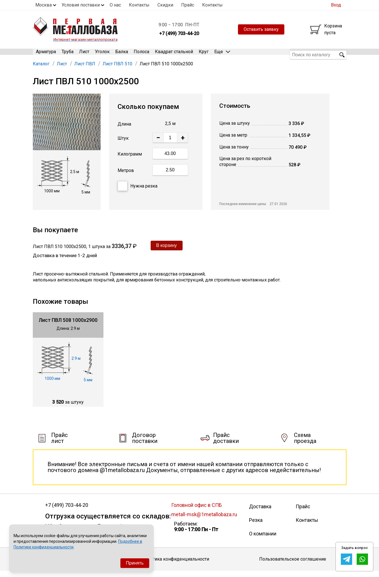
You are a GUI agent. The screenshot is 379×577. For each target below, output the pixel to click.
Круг (204, 54)
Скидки (165, 5)
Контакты (139, 5)
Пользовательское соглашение (292, 565)
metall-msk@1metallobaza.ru (204, 520)
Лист (84, 54)
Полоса (141, 54)
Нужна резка (137, 192)
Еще (222, 54)
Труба (67, 54)
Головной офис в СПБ (196, 511)
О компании (262, 539)
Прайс (187, 5)
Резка (256, 526)
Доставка (260, 512)
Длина (124, 130)
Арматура (46, 54)
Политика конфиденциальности (175, 565)
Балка (121, 54)
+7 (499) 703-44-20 (66, 511)
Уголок (102, 54)
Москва (43, 5)
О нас (115, 5)
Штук (123, 144)
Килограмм (130, 160)
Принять (135, 563)
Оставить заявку (261, 29)
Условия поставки (81, 5)
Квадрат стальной (174, 54)
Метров (126, 176)
